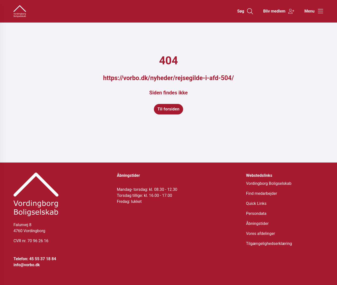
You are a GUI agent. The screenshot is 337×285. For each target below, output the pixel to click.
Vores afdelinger (260, 233)
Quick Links (256, 203)
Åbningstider (257, 223)
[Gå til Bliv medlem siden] (278, 11)
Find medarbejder (261, 193)
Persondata (256, 213)
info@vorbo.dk (26, 264)
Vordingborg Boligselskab (269, 183)
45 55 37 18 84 (42, 258)
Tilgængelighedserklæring (269, 243)
